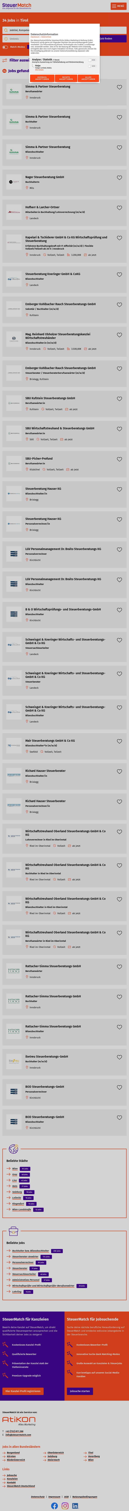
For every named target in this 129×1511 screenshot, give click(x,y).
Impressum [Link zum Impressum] (35, 37)
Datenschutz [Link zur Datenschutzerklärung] (46, 37)
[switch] (92, 60)
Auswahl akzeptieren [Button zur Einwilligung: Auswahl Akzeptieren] (42, 78)
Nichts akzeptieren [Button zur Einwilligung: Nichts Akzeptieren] (66, 78)
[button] (89, 60)
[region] (64, 65)
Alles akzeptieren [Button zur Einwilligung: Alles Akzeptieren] (88, 78)
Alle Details (39, 70)
